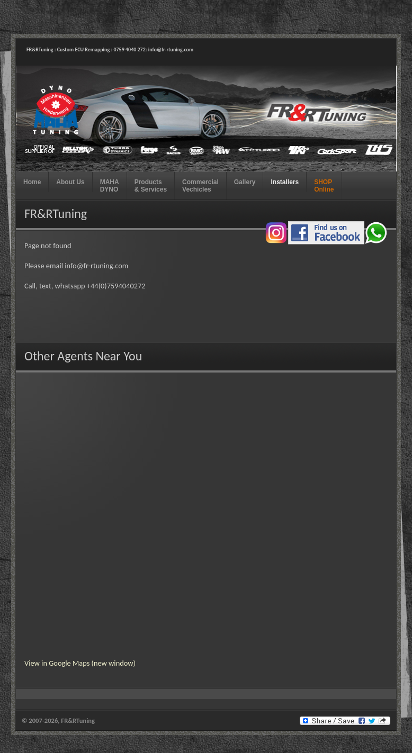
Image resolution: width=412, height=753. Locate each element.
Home (32, 182)
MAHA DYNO (109, 185)
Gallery (245, 182)
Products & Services (151, 185)
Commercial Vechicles (200, 185)
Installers (285, 182)
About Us (70, 182)
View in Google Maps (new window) (80, 663)
